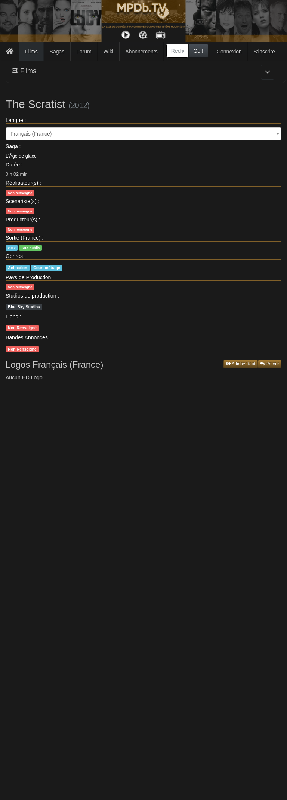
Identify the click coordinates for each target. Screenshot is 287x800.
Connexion (229, 52)
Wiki (108, 52)
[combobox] (177, 51)
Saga (12, 146)
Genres (14, 256)
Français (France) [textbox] (31, 134)
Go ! (198, 51)
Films (31, 52)
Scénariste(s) (21, 201)
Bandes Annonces (27, 337)
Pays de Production (28, 277)
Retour (269, 364)
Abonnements (141, 52)
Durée (13, 165)
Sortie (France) (23, 238)
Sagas (57, 52)
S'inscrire (264, 52)
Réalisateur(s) (22, 183)
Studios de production (31, 296)
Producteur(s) (21, 219)
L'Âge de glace (21, 156)
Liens (12, 317)
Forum (83, 52)
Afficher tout (241, 364)
